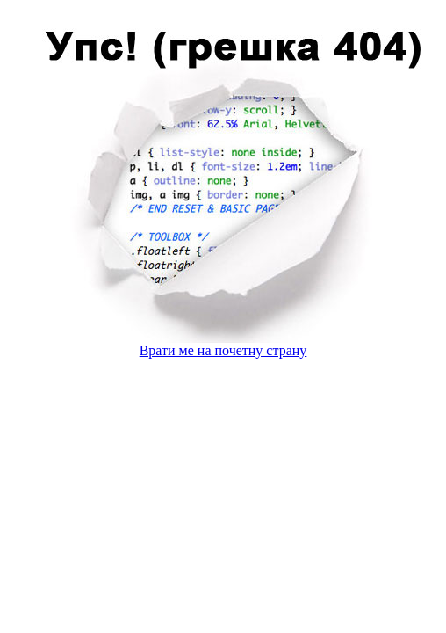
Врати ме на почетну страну (223, 350)
